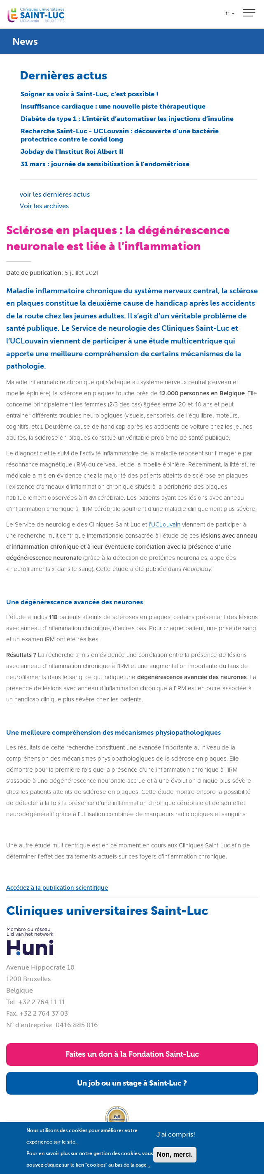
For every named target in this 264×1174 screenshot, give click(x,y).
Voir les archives (44, 206)
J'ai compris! (176, 1140)
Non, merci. (175, 1159)
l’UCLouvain (164, 524)
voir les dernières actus (55, 194)
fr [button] (230, 13)
